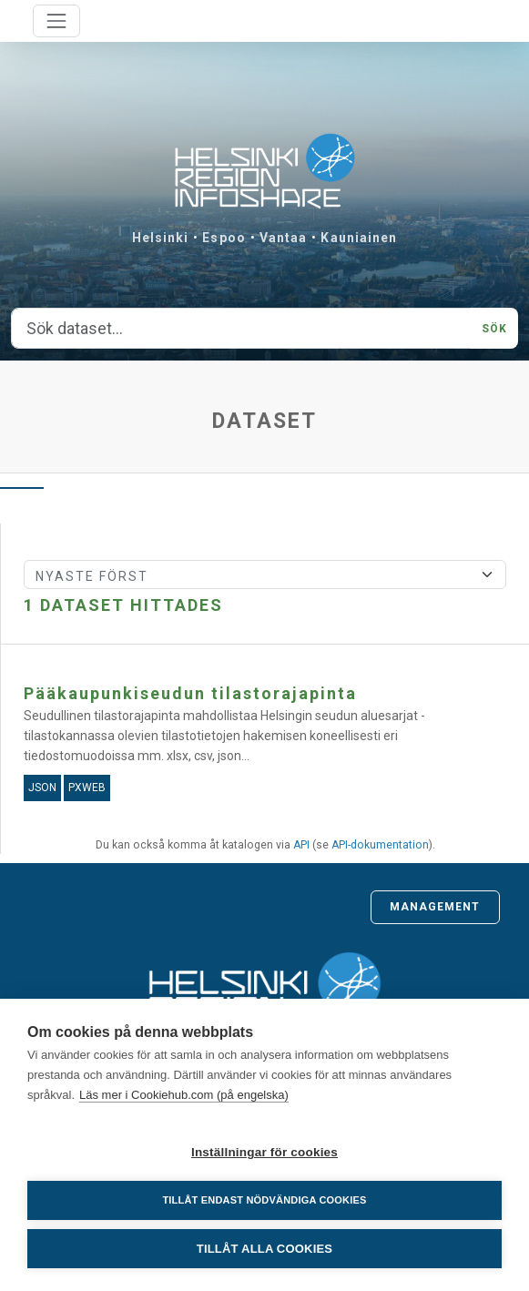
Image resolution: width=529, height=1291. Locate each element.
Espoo (224, 237)
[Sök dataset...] (241, 329)
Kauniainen (358, 237)
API (301, 845)
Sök (494, 328)
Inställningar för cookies (264, 1152)
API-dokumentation (380, 845)
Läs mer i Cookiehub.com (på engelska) (184, 1095)
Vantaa (283, 237)
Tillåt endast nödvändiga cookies (264, 1199)
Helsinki (160, 237)
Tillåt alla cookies (264, 1248)
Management (435, 906)
